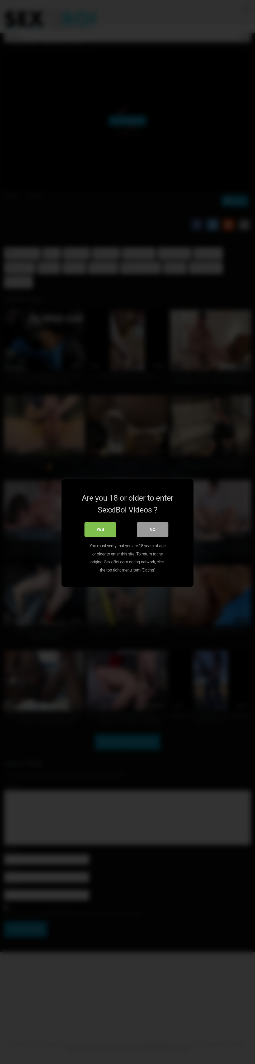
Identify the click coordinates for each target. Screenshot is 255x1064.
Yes (100, 528)
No (152, 528)
